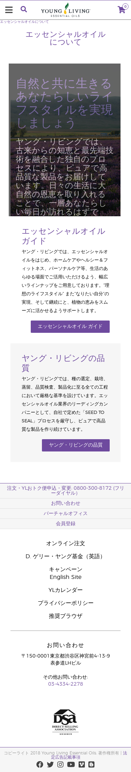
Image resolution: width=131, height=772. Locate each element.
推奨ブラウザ (65, 616)
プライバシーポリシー (66, 603)
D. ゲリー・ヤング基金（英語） (65, 556)
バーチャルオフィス (66, 513)
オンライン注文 (65, 543)
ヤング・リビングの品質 (76, 445)
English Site (65, 577)
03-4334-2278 (65, 684)
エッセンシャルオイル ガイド (70, 326)
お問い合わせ (65, 503)
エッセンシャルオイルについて (24, 22)
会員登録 (65, 523)
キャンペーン (65, 569)
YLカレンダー (66, 590)
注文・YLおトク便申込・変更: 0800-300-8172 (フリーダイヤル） (65, 491)
